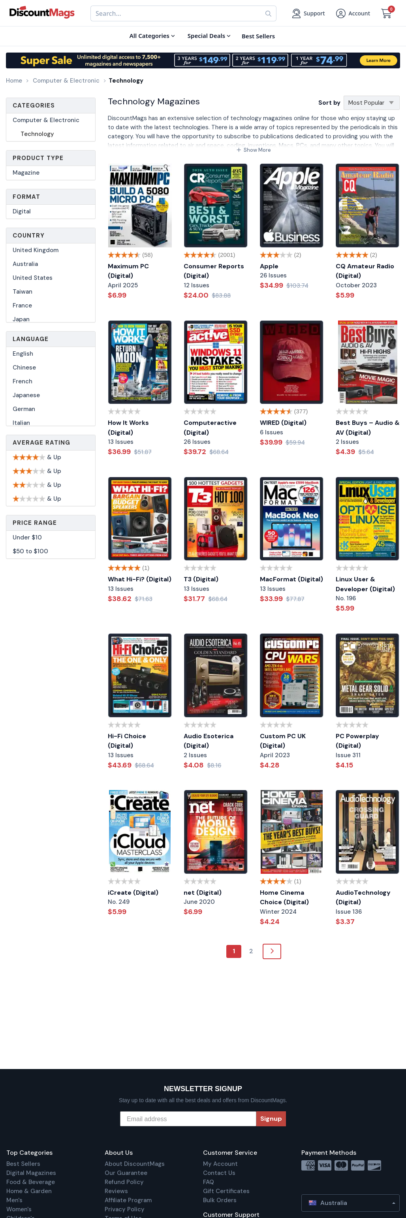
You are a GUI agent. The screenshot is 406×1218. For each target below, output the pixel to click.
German (24, 409)
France (22, 305)
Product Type (38, 158)
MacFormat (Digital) (291, 579)
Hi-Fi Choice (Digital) (127, 741)
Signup (271, 1118)
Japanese (26, 395)
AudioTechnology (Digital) (363, 897)
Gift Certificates (226, 1191)
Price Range (35, 523)
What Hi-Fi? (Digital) (139, 579)
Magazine (26, 173)
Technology (37, 134)
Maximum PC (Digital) (128, 271)
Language (31, 339)
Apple (269, 266)
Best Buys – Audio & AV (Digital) (368, 428)
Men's (14, 1200)
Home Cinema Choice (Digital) (284, 897)
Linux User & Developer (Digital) (365, 584)
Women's (19, 1209)
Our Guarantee (126, 1173)
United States (33, 278)
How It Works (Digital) (128, 428)
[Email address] (188, 1118)
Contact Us (219, 1173)
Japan (21, 319)
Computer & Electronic (46, 120)
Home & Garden (29, 1191)
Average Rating (41, 443)
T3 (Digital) (201, 579)
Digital (22, 211)
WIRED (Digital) (283, 423)
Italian (21, 423)
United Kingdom (35, 250)
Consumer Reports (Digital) (214, 271)
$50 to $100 (30, 551)
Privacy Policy (125, 1209)
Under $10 (27, 537)
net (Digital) (203, 892)
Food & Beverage (30, 1182)
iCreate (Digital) (133, 892)
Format (26, 197)
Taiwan (22, 292)
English (23, 354)
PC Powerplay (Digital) (357, 741)
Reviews (116, 1191)
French (22, 381)
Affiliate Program (128, 1200)
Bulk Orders (220, 1200)
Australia (25, 264)
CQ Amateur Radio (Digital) (365, 271)
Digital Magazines (31, 1173)
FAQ (208, 1182)
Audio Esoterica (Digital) (208, 741)
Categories (34, 105)
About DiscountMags (135, 1164)
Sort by (329, 103)
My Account (220, 1164)
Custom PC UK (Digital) (283, 741)
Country (29, 235)
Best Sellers (23, 1164)
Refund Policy (124, 1182)
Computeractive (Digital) (210, 428)
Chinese (24, 367)
